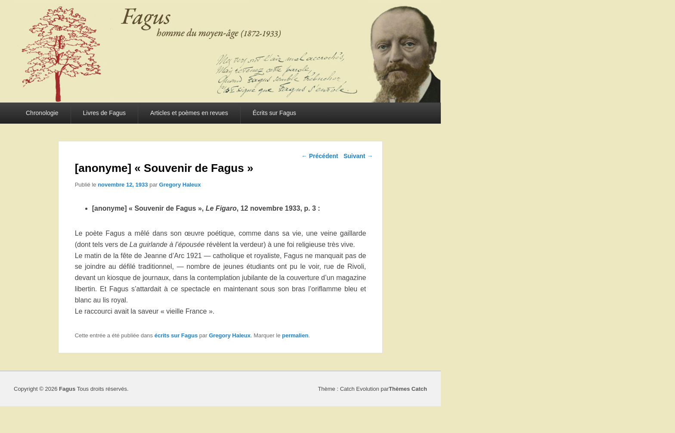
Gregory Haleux (180, 184)
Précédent (319, 156)
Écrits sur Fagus (274, 112)
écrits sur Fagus (176, 335)
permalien (295, 335)
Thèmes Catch (408, 389)
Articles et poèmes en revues (189, 112)
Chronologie (42, 112)
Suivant (358, 156)
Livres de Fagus (104, 112)
